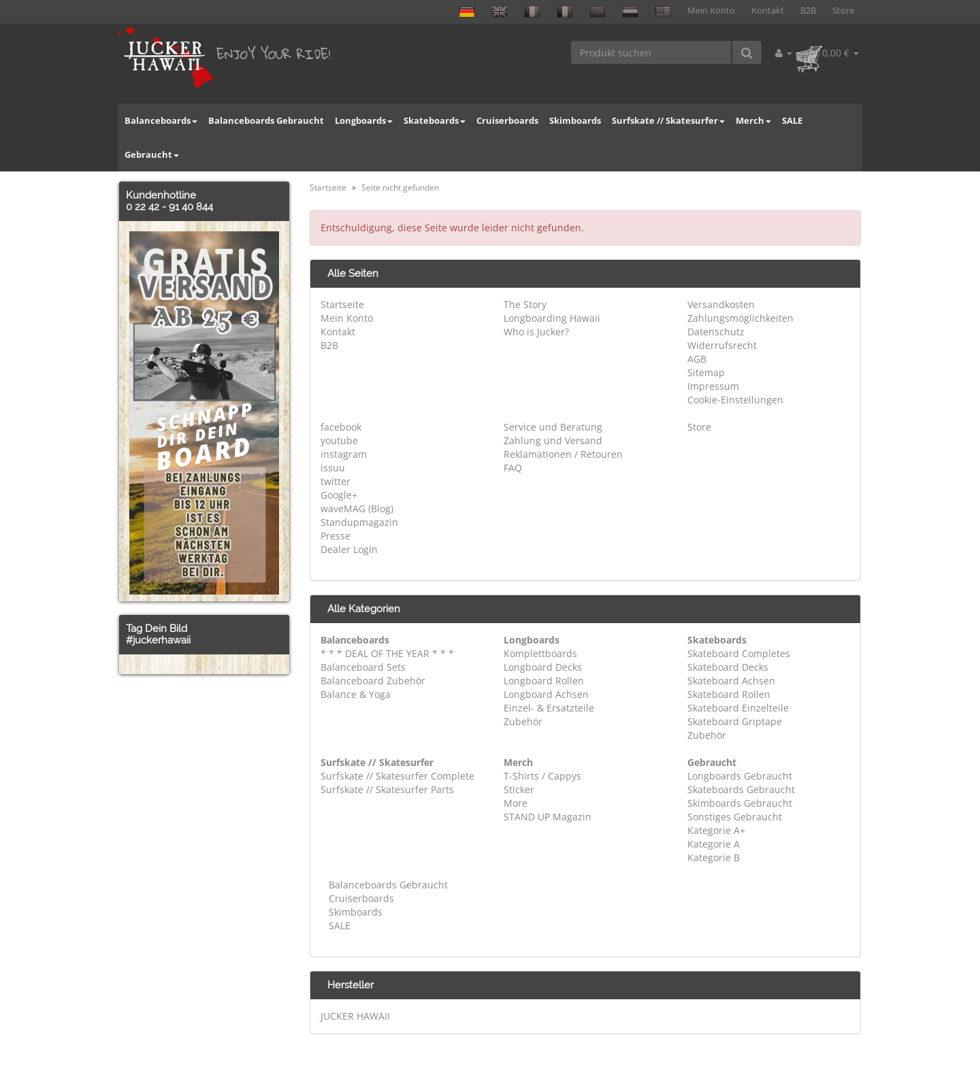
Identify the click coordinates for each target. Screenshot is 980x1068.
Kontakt (767, 10)
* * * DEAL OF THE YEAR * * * (387, 653)
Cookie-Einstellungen (735, 399)
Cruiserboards (507, 120)
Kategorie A (713, 843)
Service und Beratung (553, 426)
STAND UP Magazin (547, 816)
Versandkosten (721, 304)
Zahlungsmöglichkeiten (740, 318)
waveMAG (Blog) (357, 508)
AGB (696, 358)
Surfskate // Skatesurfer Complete (397, 775)
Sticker (519, 789)
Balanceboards (161, 120)
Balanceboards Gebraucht (266, 120)
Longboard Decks (543, 667)
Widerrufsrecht (722, 345)
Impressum (713, 386)
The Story (525, 304)
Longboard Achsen (546, 694)
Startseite (342, 304)
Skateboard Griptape (734, 721)
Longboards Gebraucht (739, 775)
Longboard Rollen (544, 680)
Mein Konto (711, 10)
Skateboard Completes (738, 653)
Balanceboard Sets (363, 667)
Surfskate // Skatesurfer (668, 120)
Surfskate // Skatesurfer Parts (387, 789)
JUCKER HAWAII (355, 1015)
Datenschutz (716, 331)
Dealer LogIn (349, 549)
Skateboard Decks (727, 667)
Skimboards (575, 120)
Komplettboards (540, 653)
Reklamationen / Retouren (563, 454)
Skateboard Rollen (728, 694)
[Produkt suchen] (651, 52)
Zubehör (523, 721)
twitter (335, 481)
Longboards (364, 120)
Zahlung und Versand (553, 440)
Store (843, 10)
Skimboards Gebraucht (739, 803)
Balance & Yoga (356, 694)
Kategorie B (713, 857)
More (515, 803)
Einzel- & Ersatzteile (549, 707)
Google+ (339, 494)
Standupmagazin (359, 522)
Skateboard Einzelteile (738, 707)
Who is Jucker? (536, 331)
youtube (339, 440)
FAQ (513, 467)
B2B (808, 10)
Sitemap (706, 372)
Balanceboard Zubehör (373, 680)
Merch (753, 120)
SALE (792, 120)
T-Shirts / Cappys (542, 775)
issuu (333, 467)
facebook (341, 426)
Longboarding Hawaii (552, 318)
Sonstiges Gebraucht (734, 816)
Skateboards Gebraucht (741, 789)
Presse (335, 535)
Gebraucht (152, 154)
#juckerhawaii (158, 640)
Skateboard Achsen (731, 680)
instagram (344, 454)
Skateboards (435, 120)
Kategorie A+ (716, 830)
